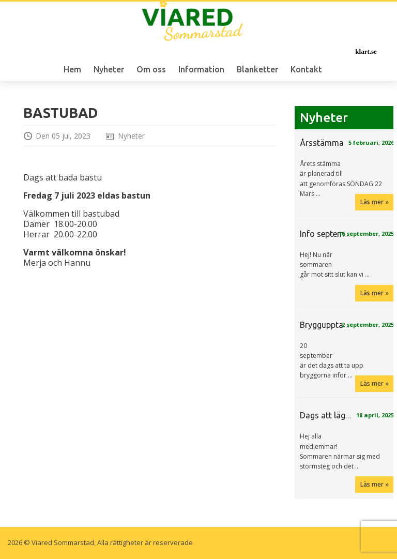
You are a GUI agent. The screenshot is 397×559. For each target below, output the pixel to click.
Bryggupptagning (332, 324)
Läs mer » (374, 202)
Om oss (151, 69)
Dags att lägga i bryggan (345, 415)
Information (201, 69)
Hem (72, 69)
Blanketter (257, 69)
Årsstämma (322, 142)
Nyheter (109, 69)
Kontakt (306, 69)
